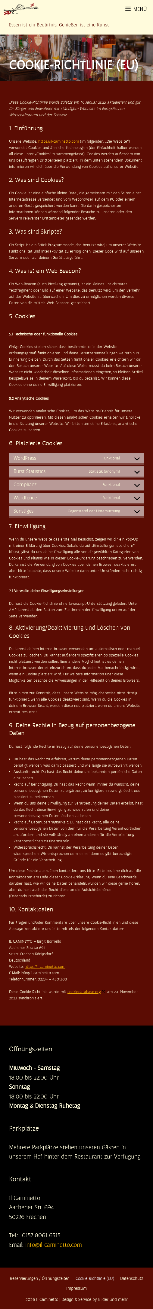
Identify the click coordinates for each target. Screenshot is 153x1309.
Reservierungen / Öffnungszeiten (40, 1278)
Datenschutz (131, 1278)
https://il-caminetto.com (58, 141)
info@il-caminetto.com (53, 1244)
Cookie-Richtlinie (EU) (95, 1278)
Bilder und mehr (113, 1299)
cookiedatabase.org (84, 991)
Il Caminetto (47, 1299)
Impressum (76, 1288)
